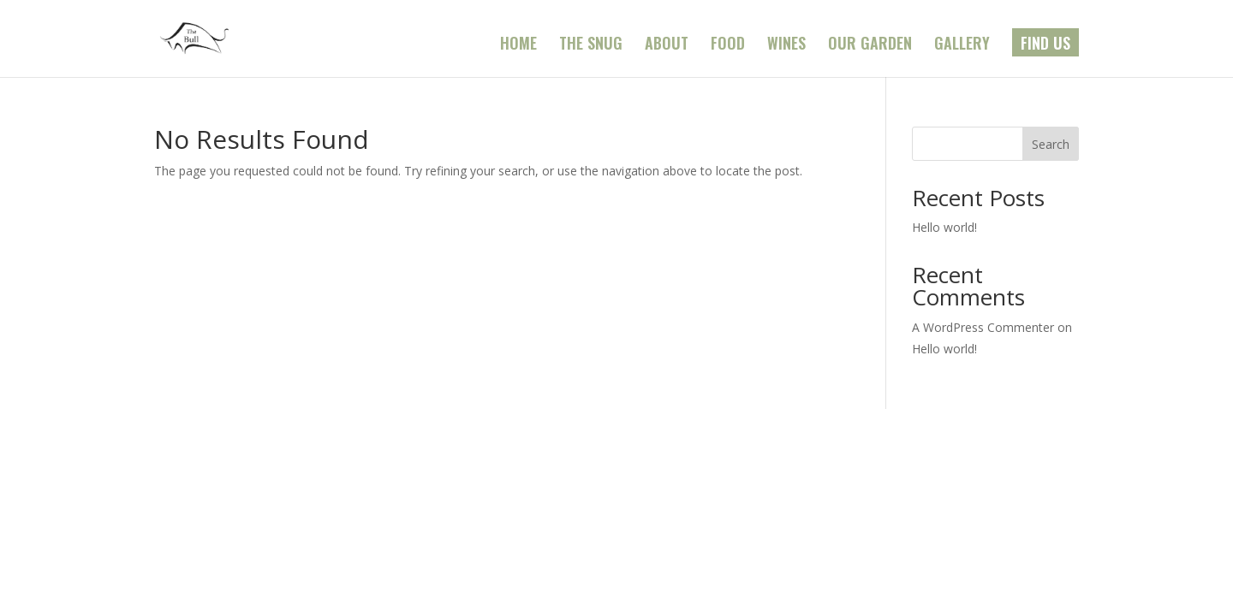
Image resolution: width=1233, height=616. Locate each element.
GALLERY (962, 45)
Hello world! (944, 227)
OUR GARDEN (870, 45)
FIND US (1045, 45)
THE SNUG (590, 45)
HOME (518, 45)
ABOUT (666, 45)
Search (1050, 144)
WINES (786, 45)
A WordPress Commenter (983, 327)
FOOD (728, 45)
